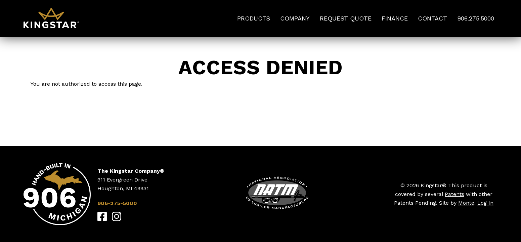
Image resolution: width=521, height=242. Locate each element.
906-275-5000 (117, 203)
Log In (485, 203)
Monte (466, 203)
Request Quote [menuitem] (346, 18)
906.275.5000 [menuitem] (475, 18)
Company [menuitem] (295, 18)
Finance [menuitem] (395, 18)
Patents (454, 194)
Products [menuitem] (253, 18)
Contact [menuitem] (432, 18)
